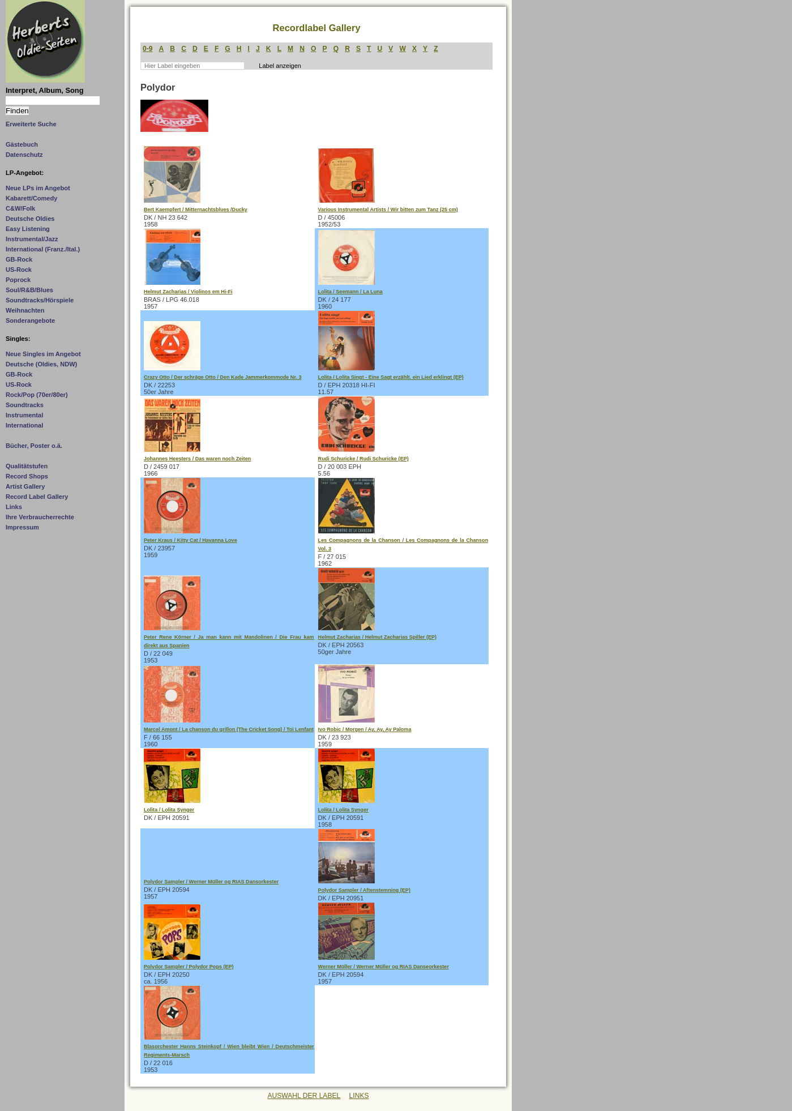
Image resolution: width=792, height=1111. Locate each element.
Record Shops (27, 476)
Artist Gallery (25, 486)
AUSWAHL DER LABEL (303, 1096)
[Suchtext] (53, 100)
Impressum (22, 527)
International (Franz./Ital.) (43, 249)
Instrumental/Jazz (32, 239)
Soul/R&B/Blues (29, 290)
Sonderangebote (30, 320)
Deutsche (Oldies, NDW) (41, 364)
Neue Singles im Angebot (43, 354)
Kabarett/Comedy (31, 198)
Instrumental (24, 415)
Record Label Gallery (37, 496)
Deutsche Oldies (30, 218)
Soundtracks (25, 404)
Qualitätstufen (27, 466)
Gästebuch (22, 144)
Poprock (18, 279)
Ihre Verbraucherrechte (40, 517)
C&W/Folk (20, 208)
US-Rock (19, 269)
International (24, 425)
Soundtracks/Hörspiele (40, 300)
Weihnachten (25, 310)
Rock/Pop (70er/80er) (37, 394)
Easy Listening (28, 228)
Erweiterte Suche (31, 124)
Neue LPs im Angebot (38, 188)
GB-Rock (19, 259)
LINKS (359, 1096)
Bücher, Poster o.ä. (34, 445)
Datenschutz (24, 154)
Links (14, 506)
